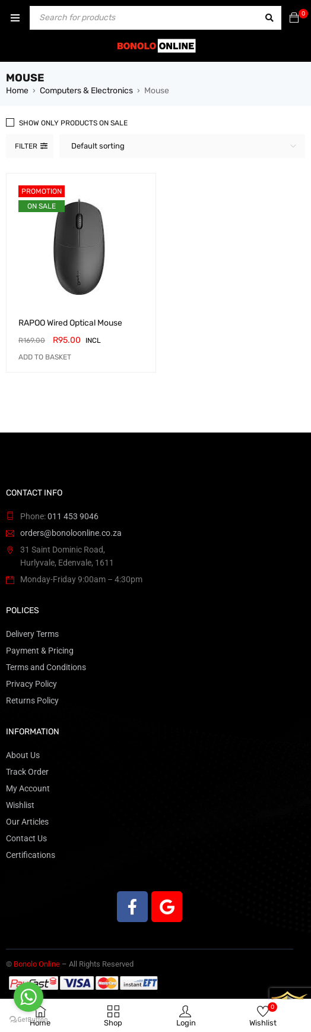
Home (17, 91)
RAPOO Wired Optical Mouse (70, 323)
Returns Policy (32, 700)
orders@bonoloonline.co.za (71, 533)
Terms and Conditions (46, 667)
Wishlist (20, 805)
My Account (28, 788)
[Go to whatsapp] (28, 997)
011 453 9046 (73, 516)
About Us (23, 755)
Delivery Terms (32, 634)
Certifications (30, 855)
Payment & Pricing (40, 650)
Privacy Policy (31, 684)
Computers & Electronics (86, 91)
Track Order (27, 772)
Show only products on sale (73, 123)
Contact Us (26, 838)
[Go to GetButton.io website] (28, 1020)
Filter (26, 146)
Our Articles (27, 821)
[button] (44, 357)
